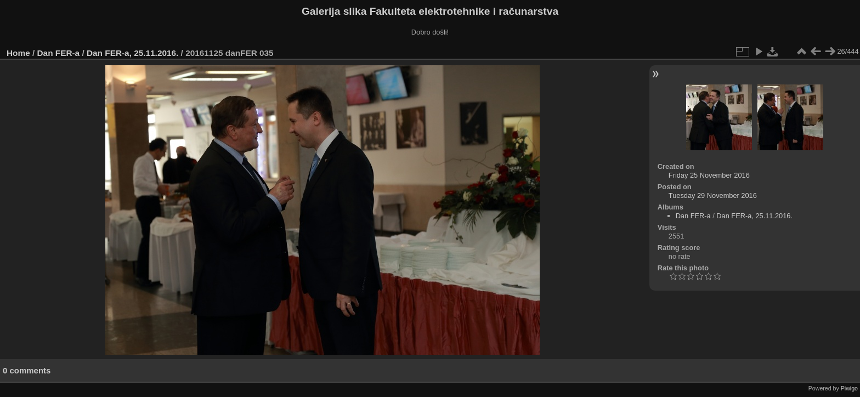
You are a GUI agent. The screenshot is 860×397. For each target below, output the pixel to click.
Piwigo (849, 388)
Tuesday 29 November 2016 (713, 195)
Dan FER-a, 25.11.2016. (132, 53)
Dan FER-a (58, 53)
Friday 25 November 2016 (709, 175)
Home (18, 53)
